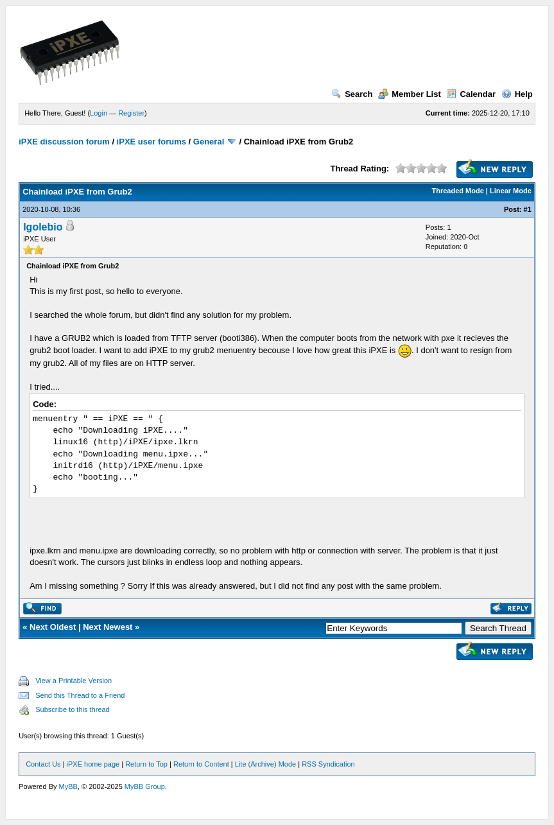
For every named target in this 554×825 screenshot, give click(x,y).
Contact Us (43, 764)
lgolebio (42, 226)
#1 (528, 209)
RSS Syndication (328, 764)
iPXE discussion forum (64, 141)
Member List (409, 94)
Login (98, 113)
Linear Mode (511, 191)
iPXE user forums (151, 141)
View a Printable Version (73, 680)
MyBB (68, 786)
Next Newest (107, 627)
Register (131, 113)
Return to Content (201, 764)
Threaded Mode (458, 191)
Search (351, 94)
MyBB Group (145, 786)
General (208, 141)
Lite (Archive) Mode (265, 764)
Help (517, 94)
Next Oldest (53, 627)
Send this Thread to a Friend (80, 695)
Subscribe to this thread (72, 709)
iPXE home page (93, 764)
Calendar (471, 94)
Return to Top (146, 764)
